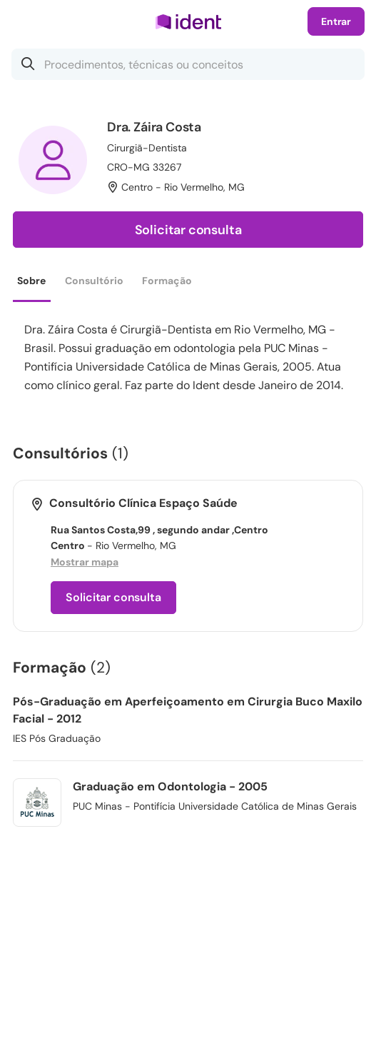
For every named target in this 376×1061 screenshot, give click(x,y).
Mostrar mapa (84, 561)
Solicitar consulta (188, 229)
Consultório (94, 280)
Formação (167, 280)
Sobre (31, 280)
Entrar (336, 21)
